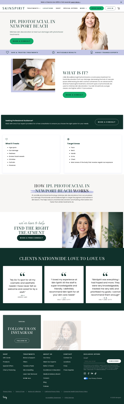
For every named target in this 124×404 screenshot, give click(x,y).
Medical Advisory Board (51, 374)
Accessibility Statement (53, 398)
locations (67, 362)
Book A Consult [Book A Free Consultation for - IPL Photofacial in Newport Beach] (22, 41)
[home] (14, 8)
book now (97, 8)
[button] (121, 2)
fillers (25, 362)
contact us (68, 358)
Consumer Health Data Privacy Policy (76, 391)
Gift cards (6, 358)
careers (46, 378)
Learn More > (75, 2)
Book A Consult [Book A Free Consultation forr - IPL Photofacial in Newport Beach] (107, 122)
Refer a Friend (48, 366)
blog (44, 382)
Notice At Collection (34, 391)
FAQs (65, 366)
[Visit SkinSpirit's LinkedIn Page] (92, 373)
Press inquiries (69, 370)
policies (46, 386)
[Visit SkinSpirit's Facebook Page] (88, 373)
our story (46, 358)
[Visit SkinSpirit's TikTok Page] (95, 373)
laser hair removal (30, 374)
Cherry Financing (9, 370)
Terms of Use (90, 369)
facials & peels (28, 366)
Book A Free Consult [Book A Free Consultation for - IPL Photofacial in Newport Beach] (31, 238)
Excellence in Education (51, 370)
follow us (22, 347)
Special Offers (8, 366)
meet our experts (49, 362)
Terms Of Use (20, 391)
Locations (48, 8)
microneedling (28, 370)
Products (6, 362)
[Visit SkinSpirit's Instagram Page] (85, 373)
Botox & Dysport (29, 358)
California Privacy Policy (52, 391)
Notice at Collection (101, 369)
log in (110, 8)
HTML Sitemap (69, 398)
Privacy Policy (7, 391)
